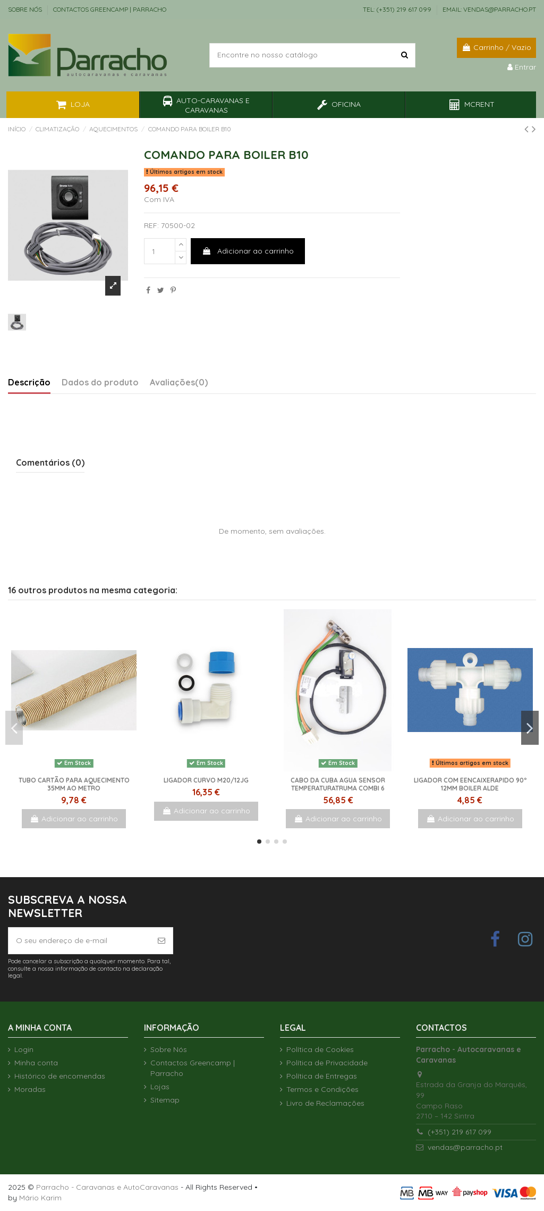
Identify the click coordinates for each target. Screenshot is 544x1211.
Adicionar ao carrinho (248, 251)
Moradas (30, 1089)
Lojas (159, 1086)
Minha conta (36, 1062)
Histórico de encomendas (59, 1076)
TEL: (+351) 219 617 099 (398, 9)
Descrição (29, 382)
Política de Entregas (321, 1076)
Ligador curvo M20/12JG (206, 780)
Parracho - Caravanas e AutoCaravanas (107, 1187)
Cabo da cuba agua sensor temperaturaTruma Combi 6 (338, 784)
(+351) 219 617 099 (459, 1132)
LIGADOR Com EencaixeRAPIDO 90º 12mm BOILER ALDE (470, 784)
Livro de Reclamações (325, 1103)
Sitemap (165, 1100)
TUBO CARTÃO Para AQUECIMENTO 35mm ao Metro (74, 784)
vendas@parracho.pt (465, 1147)
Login (23, 1049)
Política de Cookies (320, 1049)
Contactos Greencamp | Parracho (109, 9)
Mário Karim (40, 1197)
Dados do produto (100, 382)
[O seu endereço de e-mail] (79, 941)
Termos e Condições (322, 1089)
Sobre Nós (26, 9)
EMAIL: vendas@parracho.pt (489, 9)
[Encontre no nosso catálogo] (404, 55)
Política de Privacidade (327, 1062)
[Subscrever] (161, 941)
